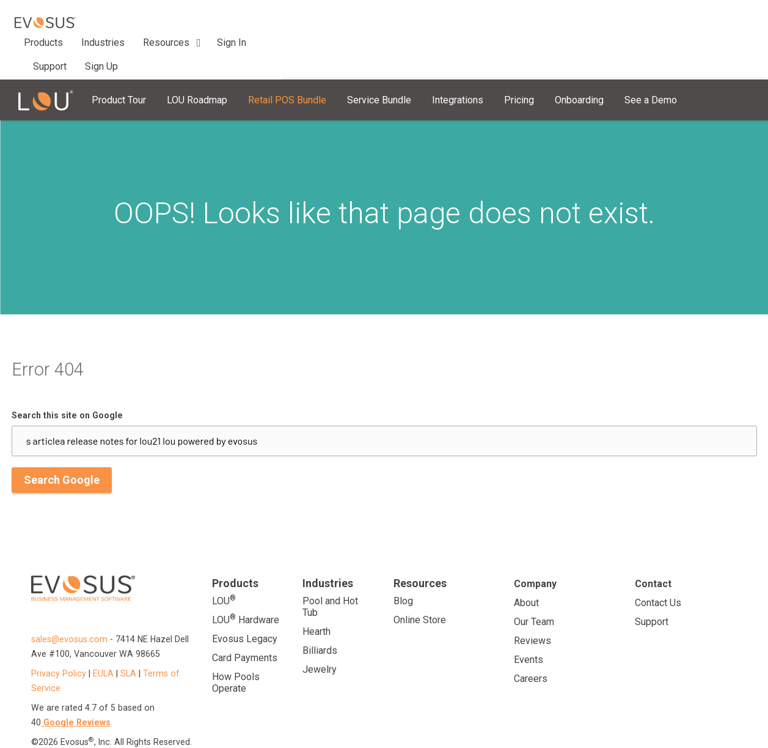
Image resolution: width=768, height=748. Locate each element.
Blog (403, 558)
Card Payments (244, 615)
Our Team (534, 579)
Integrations (457, 57)
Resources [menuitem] (262, 17)
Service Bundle (379, 57)
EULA (103, 630)
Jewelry (319, 626)
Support (651, 579)
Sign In (681, 17)
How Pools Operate (236, 639)
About (526, 560)
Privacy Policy (58, 630)
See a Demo (650, 57)
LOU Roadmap (197, 57)
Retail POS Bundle (287, 57)
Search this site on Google (67, 372)
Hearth (316, 588)
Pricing (519, 57)
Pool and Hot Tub (330, 564)
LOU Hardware (245, 576)
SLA (128, 630)
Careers (530, 636)
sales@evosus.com (70, 596)
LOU (224, 557)
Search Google (62, 437)
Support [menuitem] (329, 17)
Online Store (419, 577)
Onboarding (579, 57)
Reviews (532, 598)
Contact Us (658, 560)
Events (528, 617)
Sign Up (727, 17)
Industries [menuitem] (199, 17)
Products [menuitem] (139, 17)
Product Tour (119, 57)
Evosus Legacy (244, 596)
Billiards (319, 607)
